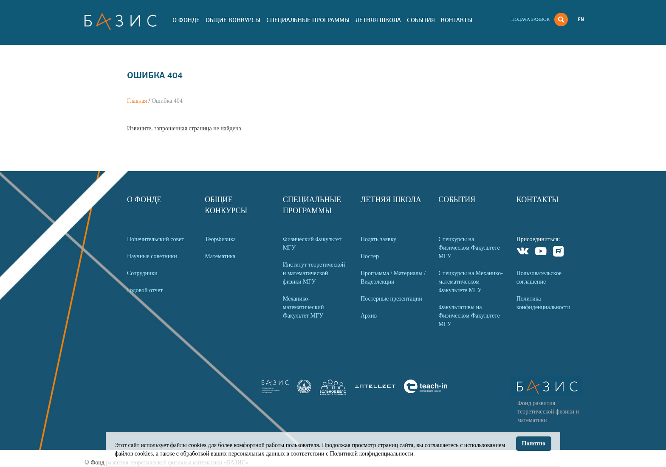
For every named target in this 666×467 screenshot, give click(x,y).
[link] (304, 391)
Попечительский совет (155, 239)
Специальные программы (308, 20)
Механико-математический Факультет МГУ (303, 307)
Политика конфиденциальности (543, 302)
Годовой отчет (145, 290)
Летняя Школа (378, 20)
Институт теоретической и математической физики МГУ (314, 273)
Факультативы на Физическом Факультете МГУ (469, 315)
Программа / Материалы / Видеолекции (393, 277)
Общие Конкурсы (233, 20)
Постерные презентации (391, 298)
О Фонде (186, 20)
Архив (369, 315)
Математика (220, 256)
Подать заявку (378, 239)
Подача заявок (530, 19)
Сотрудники (142, 273)
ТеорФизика (220, 239)
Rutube (558, 252)
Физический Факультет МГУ (312, 243)
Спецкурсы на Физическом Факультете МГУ (469, 247)
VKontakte (523, 252)
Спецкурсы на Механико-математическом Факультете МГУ (470, 281)
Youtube (540, 252)
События (421, 20)
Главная (137, 101)
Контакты (456, 20)
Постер (370, 256)
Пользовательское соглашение (539, 277)
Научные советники (152, 256)
